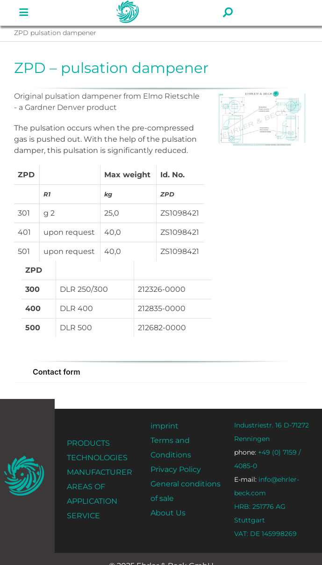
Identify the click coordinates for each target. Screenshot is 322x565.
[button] (161, 372)
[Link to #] (24, 12)
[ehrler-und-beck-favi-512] (23, 458)
